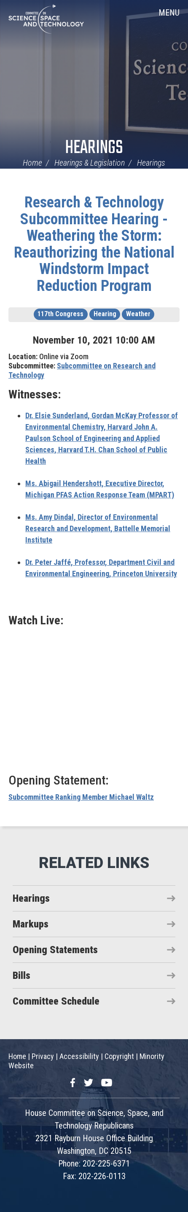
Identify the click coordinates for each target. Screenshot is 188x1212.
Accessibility (79, 1056)
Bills (21, 975)
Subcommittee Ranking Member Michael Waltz (81, 797)
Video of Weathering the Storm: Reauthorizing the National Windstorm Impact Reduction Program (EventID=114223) (94, 699)
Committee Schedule (56, 1001)
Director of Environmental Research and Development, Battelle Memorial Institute (97, 528)
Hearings (94, 148)
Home (32, 163)
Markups (30, 924)
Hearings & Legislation (89, 163)
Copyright (119, 1056)
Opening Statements (55, 950)
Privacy (43, 1056)
